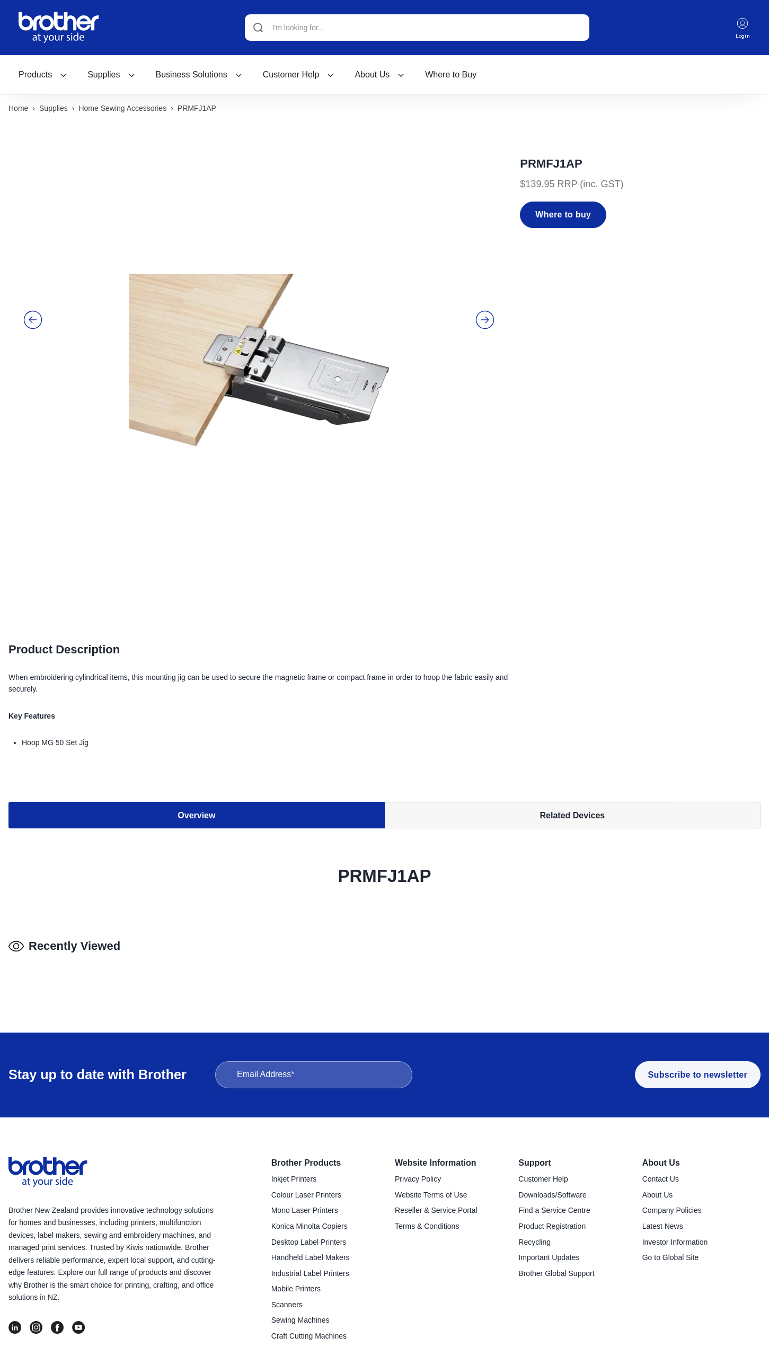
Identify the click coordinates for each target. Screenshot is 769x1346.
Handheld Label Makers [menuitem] (310, 1259)
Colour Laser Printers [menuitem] (306, 1196)
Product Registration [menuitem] (552, 1227)
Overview (196, 756)
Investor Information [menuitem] (675, 1243)
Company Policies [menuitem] (672, 1212)
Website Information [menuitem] (435, 1164)
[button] (32, 300)
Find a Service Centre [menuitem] (554, 1212)
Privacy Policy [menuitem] (418, 1180)
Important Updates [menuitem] (548, 1259)
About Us (380, 75)
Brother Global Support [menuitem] (556, 1275)
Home (18, 110)
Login (741, 28)
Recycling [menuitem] (534, 1243)
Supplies (111, 75)
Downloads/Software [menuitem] (552, 1196)
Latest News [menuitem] (662, 1227)
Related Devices (572, 756)
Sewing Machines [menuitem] (300, 1321)
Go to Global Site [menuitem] (670, 1259)
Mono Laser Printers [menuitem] (304, 1212)
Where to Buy (450, 75)
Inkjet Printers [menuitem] (294, 1180)
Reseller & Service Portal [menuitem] (436, 1212)
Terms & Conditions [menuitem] (427, 1227)
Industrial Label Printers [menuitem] (310, 1275)
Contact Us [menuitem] (660, 1180)
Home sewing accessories (122, 110)
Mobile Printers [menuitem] (296, 1290)
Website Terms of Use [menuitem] (431, 1196)
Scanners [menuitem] (287, 1306)
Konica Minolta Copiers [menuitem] (309, 1227)
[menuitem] (43, 76)
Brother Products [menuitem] (306, 1164)
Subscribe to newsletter (697, 1076)
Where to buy (563, 216)
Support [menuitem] (534, 1164)
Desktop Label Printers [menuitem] (309, 1243)
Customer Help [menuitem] (543, 1180)
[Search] (415, 28)
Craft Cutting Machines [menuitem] (309, 1337)
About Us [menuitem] (661, 1164)
